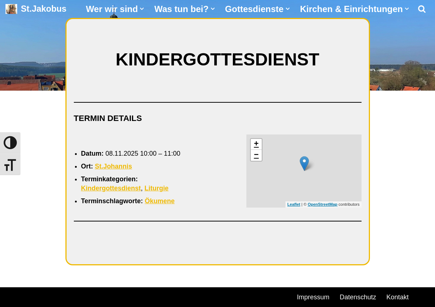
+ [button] (256, 144)
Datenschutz (358, 297)
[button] (142, 9)
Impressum (313, 297)
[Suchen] (422, 9)
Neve (13, 296)
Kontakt (397, 297)
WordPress (88, 296)
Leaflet (293, 204)
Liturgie (157, 188)
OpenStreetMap (322, 204)
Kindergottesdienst (111, 188)
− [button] (256, 155)
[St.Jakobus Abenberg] (36, 9)
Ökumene (160, 201)
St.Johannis (113, 166)
